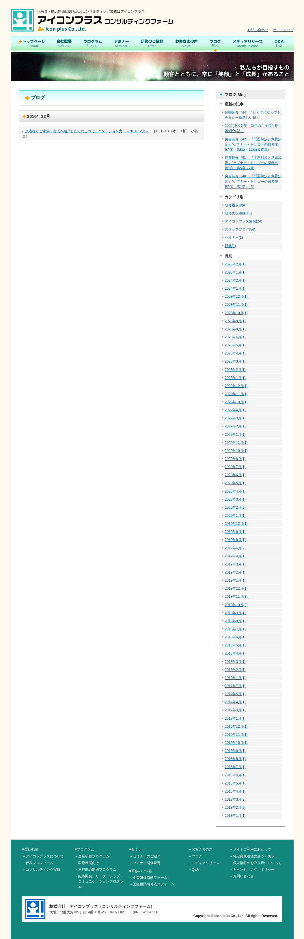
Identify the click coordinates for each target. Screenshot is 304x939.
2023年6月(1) (235, 337)
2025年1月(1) (235, 272)
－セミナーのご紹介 (145, 856)
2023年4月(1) (235, 353)
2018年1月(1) (235, 678)
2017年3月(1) (235, 710)
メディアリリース (248, 44)
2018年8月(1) (235, 621)
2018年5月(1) (235, 645)
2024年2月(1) (235, 280)
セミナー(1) (234, 237)
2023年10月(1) (236, 313)
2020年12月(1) (236, 443)
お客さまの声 (186, 44)
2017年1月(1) (235, 718)
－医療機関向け (87, 863)
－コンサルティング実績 (41, 870)
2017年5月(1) (235, 694)
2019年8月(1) (235, 540)
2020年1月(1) (235, 516)
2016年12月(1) (236, 727)
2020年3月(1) (235, 499)
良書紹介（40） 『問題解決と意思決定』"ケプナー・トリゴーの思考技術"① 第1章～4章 (253, 181)
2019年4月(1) (235, 556)
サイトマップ (283, 30)
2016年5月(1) (235, 783)
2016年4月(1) (235, 791)
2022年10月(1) (236, 402)
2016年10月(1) (236, 743)
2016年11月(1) (236, 735)
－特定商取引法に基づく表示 (252, 856)
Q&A (279, 44)
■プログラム (84, 849)
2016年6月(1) (235, 775)
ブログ (215, 44)
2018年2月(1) (235, 670)
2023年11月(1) (236, 305)
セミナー (121, 44)
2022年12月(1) (236, 386)
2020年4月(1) (235, 491)
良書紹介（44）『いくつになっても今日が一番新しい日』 (253, 115)
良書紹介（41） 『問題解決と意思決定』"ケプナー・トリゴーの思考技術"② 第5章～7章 (253, 163)
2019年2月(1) (235, 572)
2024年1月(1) (235, 288)
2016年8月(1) (235, 759)
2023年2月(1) (235, 370)
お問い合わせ (257, 30)
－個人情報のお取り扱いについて (255, 863)
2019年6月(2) (235, 548)
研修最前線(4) (236, 205)
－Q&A (193, 870)
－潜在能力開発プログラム (95, 870)
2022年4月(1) (235, 410)
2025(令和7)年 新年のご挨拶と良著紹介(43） (252, 128)
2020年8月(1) (235, 459)
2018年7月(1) (235, 629)
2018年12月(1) (236, 589)
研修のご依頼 (152, 44)
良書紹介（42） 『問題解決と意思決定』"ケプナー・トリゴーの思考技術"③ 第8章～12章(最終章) (253, 144)
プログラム (93, 44)
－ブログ (195, 856)
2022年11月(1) (236, 394)
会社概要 (64, 44)
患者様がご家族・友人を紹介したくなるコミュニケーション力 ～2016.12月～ (87, 131)
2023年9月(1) (235, 321)
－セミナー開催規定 (145, 863)
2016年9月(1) (235, 751)
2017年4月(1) (235, 702)
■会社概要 (30, 849)
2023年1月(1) (235, 378)
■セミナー (137, 849)
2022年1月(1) (235, 435)
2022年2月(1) (235, 426)
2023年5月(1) (235, 345)
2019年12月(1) (236, 524)
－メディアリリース (203, 863)
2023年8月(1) (235, 329)
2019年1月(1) (235, 580)
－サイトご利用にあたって (250, 849)
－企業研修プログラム (92, 856)
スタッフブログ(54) (240, 229)
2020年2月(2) (235, 508)
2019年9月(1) (235, 532)
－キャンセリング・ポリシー (252, 870)
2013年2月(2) (235, 808)
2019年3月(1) (235, 564)
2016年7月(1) (235, 767)
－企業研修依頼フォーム (148, 878)
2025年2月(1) (235, 264)
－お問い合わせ (242, 876)
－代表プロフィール (37, 863)
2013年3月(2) (235, 799)
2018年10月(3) (236, 605)
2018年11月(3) (236, 597)
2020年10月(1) (236, 451)
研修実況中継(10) (238, 213)
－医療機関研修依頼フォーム (151, 884)
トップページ (32, 44)
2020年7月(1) (235, 467)
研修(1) (230, 246)
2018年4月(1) (235, 653)
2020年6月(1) (235, 475)
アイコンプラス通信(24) (243, 221)
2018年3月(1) (235, 662)
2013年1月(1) (235, 816)
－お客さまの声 (200, 849)
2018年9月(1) (235, 613)
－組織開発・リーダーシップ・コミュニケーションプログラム (99, 881)
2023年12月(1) (236, 297)
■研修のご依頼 (140, 871)
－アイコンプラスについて (43, 856)
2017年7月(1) (235, 686)
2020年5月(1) (235, 483)
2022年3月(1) (235, 418)
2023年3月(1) (235, 361)
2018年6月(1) (235, 637)
